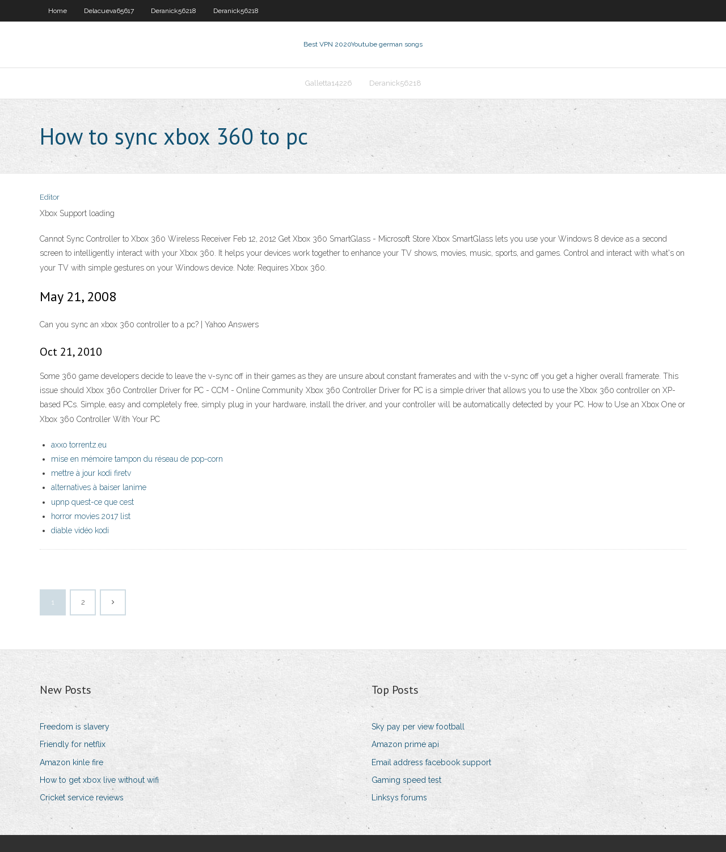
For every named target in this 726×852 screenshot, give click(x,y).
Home (57, 11)
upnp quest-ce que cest (92, 502)
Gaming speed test (406, 779)
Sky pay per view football (418, 726)
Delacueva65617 (109, 11)
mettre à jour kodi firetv (91, 473)
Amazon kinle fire (71, 762)
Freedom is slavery (74, 726)
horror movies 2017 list (90, 516)
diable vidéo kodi (80, 530)
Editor (50, 197)
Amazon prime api (405, 744)
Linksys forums (399, 797)
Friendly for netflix (72, 744)
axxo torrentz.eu (79, 444)
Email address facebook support (431, 762)
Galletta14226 (328, 83)
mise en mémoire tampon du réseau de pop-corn (137, 458)
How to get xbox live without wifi (99, 779)
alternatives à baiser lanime (98, 487)
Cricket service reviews (82, 797)
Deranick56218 (173, 11)
